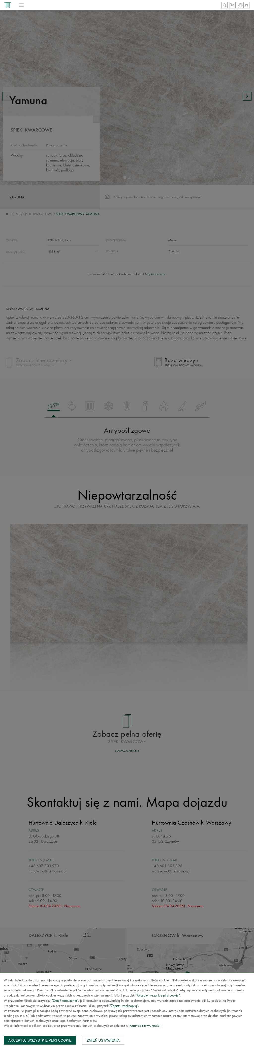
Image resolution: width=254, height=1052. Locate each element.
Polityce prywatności (144, 1026)
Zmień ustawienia (103, 1040)
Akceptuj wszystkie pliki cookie (39, 1040)
